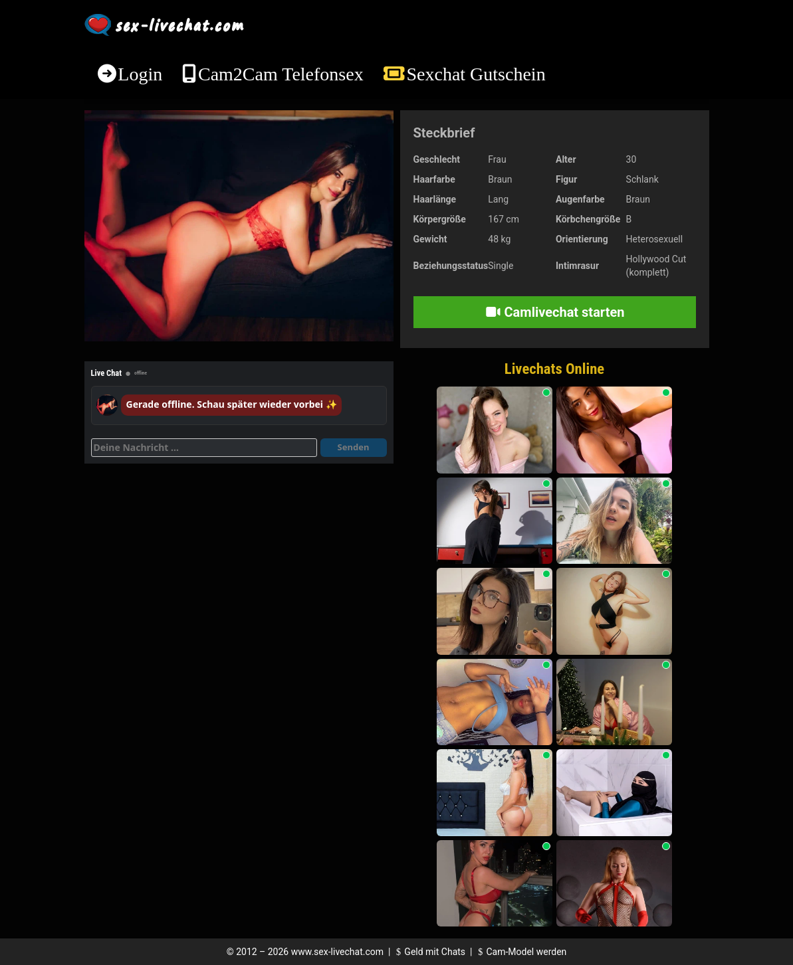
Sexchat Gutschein (475, 74)
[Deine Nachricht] (204, 447)
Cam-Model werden (520, 951)
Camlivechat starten (555, 312)
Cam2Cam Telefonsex (281, 74)
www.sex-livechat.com (337, 951)
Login (140, 74)
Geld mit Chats (429, 951)
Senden (354, 447)
